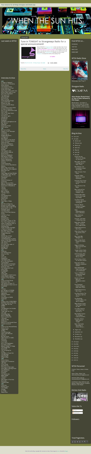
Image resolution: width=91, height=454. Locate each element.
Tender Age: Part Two (6, 311)
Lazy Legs (3, 312)
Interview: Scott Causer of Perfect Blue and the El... (80, 182)
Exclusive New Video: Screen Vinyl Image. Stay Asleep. (80, 196)
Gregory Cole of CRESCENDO (9, 301)
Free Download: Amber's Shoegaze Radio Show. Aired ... (80, 286)
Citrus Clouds (4, 364)
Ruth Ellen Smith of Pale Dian (8, 303)
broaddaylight (4, 271)
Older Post (65, 68)
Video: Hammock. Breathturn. (79, 215)
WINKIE (3, 305)
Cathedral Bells (5, 382)
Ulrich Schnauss (5, 85)
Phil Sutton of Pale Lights (7, 367)
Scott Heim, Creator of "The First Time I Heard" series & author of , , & (8, 222)
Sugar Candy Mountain (6, 333)
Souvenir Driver (5, 219)
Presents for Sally (5, 103)
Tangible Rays (4, 329)
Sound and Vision (48, 52)
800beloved (4, 119)
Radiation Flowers (5, 294)
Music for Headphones (6, 155)
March (76, 145)
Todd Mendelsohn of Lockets (8, 238)
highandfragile (4, 356)
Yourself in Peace (5, 215)
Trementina (4, 340)
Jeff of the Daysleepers (7, 93)
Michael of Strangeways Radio (8, 184)
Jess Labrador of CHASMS (7, 290)
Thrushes (3, 188)
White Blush (4, 248)
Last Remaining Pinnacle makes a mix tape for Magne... (80, 300)
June (76, 152)
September (78, 332)
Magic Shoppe (4, 375)
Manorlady (3, 216)
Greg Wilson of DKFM (7, 297)
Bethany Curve (5, 386)
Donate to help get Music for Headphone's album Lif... (80, 280)
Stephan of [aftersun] (6, 160)
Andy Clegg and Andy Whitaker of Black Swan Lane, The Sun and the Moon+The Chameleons (9, 175)
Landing (3, 234)
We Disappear (8, 224)
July (76, 154)
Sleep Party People (6, 125)
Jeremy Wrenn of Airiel (7, 158)
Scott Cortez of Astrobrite (8, 84)
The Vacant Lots (5, 95)
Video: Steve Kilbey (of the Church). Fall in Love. (80, 232)
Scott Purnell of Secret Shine (8, 107)
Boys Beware (4, 138)
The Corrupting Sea (6, 350)
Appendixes (4, 293)
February (77, 143)
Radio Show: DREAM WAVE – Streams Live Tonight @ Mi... (80, 224)
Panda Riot (4, 251)
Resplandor (4, 120)
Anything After (5, 226)
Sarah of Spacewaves (6, 159)
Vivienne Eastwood (6, 324)
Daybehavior (4, 258)
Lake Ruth (3, 363)
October (77, 334)
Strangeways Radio (49, 46)
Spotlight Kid (4, 146)
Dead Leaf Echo (5, 142)
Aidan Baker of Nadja (6, 201)
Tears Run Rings (5, 96)
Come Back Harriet (6, 237)
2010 (75, 136)
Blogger (66, 451)
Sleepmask (3, 124)
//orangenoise (4, 137)
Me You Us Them (5, 130)
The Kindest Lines (5, 259)
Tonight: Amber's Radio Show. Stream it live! (80, 250)
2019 (75, 357)
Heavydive (3, 377)
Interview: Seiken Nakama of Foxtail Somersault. (80, 177)
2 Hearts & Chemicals (6, 229)
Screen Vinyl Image (6, 89)
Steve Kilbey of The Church (8, 139)
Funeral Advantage (5, 332)
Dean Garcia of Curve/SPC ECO (9, 91)
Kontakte (3, 149)
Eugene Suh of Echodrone (7, 361)
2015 (75, 348)
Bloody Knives (4, 98)
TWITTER (74, 47)
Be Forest (3, 199)
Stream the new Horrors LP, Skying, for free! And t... (80, 158)
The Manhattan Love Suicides (8, 308)
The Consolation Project (7, 145)
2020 (75, 360)
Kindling (3, 330)
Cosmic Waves (5, 360)
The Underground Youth (7, 268)
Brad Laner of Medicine (7, 144)
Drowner (3, 171)
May (76, 150)
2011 (75, 139)
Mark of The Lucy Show (7, 183)
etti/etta (3, 378)
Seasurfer (3, 335)
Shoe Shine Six (4, 365)
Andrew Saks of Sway (6, 236)
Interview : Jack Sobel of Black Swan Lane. (80, 219)
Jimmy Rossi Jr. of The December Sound (6, 208)
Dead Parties (4, 198)
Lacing (2, 351)
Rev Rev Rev (4, 310)
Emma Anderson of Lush (7, 88)
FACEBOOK (75, 44)
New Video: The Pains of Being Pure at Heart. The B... (80, 163)
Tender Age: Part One (6, 304)
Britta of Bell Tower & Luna (8, 92)
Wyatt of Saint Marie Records (8, 240)
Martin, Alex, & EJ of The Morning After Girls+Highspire (9, 168)
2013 (75, 344)
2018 (75, 355)
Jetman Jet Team (5, 266)
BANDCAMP (75, 52)
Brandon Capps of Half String (8, 206)
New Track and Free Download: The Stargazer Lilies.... (80, 191)
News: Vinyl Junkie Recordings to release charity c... (80, 325)
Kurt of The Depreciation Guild (9, 110)
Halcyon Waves (50, 48)
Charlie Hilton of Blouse (7, 276)
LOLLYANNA (4, 388)
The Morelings (5, 354)
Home (44, 68)
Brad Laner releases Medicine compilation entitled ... (80, 264)
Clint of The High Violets (7, 113)
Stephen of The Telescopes (8, 131)
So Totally (3, 390)
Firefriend (3, 372)
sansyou (3, 194)
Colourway (4, 385)
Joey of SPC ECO (5, 102)
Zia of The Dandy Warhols (8, 141)
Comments (76, 413)
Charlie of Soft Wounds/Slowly (9, 326)
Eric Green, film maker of (7, 245)
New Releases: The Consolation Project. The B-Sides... (80, 168)
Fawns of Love (5, 328)
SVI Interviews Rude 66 (7, 152)
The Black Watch (5, 211)
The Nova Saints (5, 192)
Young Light (4, 273)
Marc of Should (5, 191)
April (76, 147)
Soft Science (4, 371)
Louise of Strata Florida (7, 280)
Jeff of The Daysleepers (7, 343)
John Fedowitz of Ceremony (8, 264)
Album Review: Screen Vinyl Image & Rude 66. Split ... (80, 305)
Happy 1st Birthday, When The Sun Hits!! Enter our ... (80, 246)
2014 (75, 346)
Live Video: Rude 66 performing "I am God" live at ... (80, 310)
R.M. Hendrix (4, 243)
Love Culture (4, 114)
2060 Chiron (4, 190)
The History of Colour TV (7, 265)
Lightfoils (3, 272)
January (77, 141)
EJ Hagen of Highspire (6, 82)
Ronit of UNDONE (5, 315)
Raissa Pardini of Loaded (7, 291)
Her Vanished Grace (6, 195)
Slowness (3, 162)
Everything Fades (5, 314)
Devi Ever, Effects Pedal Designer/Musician (7, 232)
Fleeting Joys (4, 117)
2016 (75, 351)
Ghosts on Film (5, 254)
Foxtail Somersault (5, 163)
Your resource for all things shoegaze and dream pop (18, 5)
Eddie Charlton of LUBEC (7, 337)
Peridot (3, 307)
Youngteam (4, 132)
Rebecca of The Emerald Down (9, 322)
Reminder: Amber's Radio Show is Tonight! (79, 320)
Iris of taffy (4, 342)
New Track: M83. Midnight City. (79, 237)
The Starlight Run (5, 347)
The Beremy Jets (5, 374)
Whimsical (3, 339)
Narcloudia (3, 381)
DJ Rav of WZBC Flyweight (8, 227)
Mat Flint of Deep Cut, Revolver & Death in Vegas (8, 204)
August (77, 329)
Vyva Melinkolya (5, 370)
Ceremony (3, 106)
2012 (75, 341)
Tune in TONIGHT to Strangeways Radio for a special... (80, 274)
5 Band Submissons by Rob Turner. (80, 228)
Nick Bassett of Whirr (6, 156)
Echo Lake (3, 257)
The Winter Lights (5, 116)
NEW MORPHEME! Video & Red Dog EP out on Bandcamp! (80, 269)
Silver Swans (4, 269)
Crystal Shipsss (5, 262)
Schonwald (3, 298)
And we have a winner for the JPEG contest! (80, 259)
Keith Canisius (4, 127)
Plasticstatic (4, 349)
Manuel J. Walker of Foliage (8, 346)
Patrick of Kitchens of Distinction (6, 180)
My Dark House (5, 336)
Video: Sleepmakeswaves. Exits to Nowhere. (80, 211)
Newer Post (23, 68)
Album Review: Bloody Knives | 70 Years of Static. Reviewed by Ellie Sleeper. (81, 98)
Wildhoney (4, 321)
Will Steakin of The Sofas (7, 379)
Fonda (2, 255)
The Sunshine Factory (6, 86)
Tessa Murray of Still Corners (8, 275)
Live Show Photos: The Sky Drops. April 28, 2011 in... (80, 295)
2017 (75, 353)
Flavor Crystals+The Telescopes (6, 317)
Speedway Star (5, 218)
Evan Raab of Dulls (6, 344)
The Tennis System (6, 241)
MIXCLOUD (75, 49)
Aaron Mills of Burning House (8, 368)
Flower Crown (4, 357)
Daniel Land (4, 148)
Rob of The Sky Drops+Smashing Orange (7, 100)
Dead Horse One (5, 282)
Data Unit (3, 178)
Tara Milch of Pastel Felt (7, 353)
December (77, 339)
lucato (58, 451)
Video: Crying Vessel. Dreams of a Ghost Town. (80, 241)
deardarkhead (4, 197)
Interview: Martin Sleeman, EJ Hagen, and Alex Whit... (80, 206)
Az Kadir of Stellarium (6, 109)
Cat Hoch (3, 296)
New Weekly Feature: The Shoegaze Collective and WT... (80, 315)
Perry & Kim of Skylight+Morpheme (6, 134)
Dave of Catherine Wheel (7, 105)
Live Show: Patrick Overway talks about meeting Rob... (80, 201)
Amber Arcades (5, 319)
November (78, 336)
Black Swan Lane (5, 170)
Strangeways (39, 53)
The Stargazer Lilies (6, 151)
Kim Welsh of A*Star (6, 230)
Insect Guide (4, 112)
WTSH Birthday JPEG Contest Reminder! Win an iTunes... (80, 255)
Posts (75, 410)
